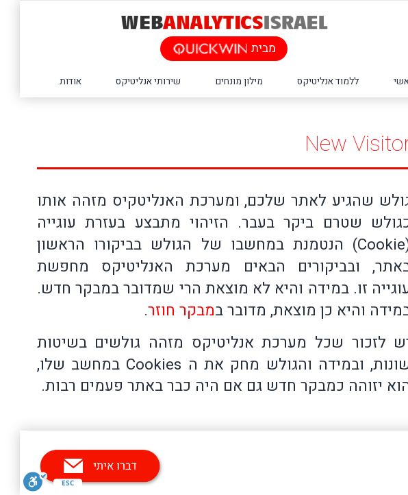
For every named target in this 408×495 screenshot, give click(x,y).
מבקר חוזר (161, 311)
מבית (204, 48)
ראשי (384, 81)
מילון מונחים (219, 81)
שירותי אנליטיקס (128, 81)
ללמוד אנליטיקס (308, 81)
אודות (51, 81)
